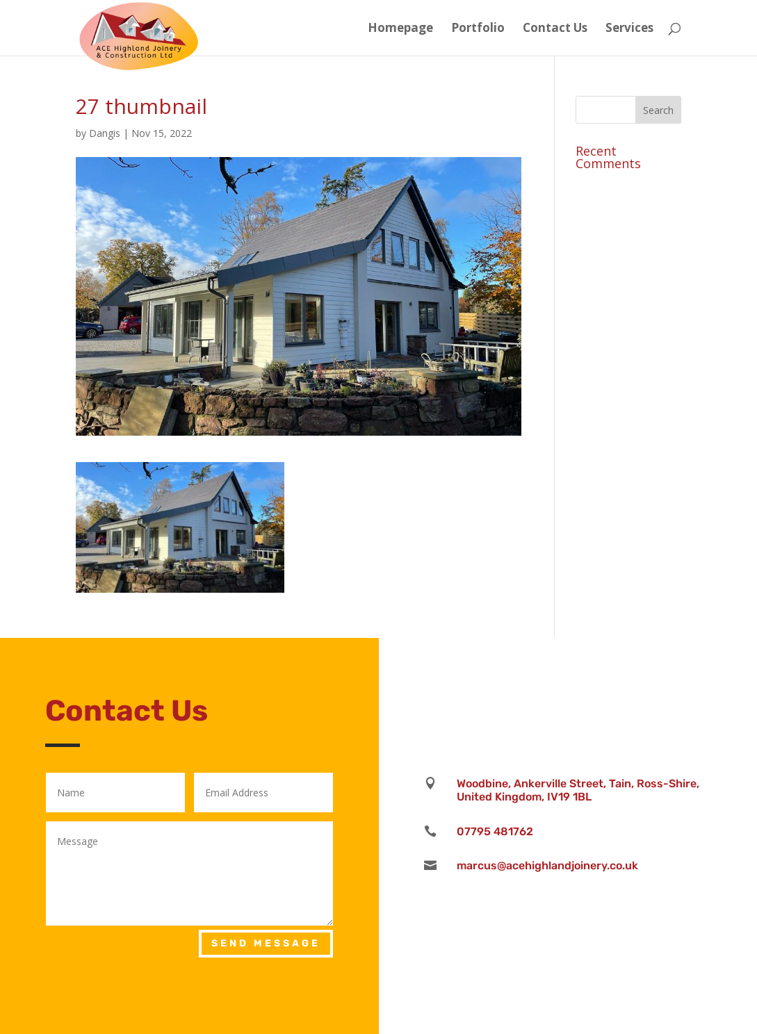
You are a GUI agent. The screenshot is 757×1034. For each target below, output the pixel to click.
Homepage (400, 29)
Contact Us (555, 29)
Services (629, 29)
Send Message (265, 943)
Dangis (104, 133)
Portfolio (478, 29)
